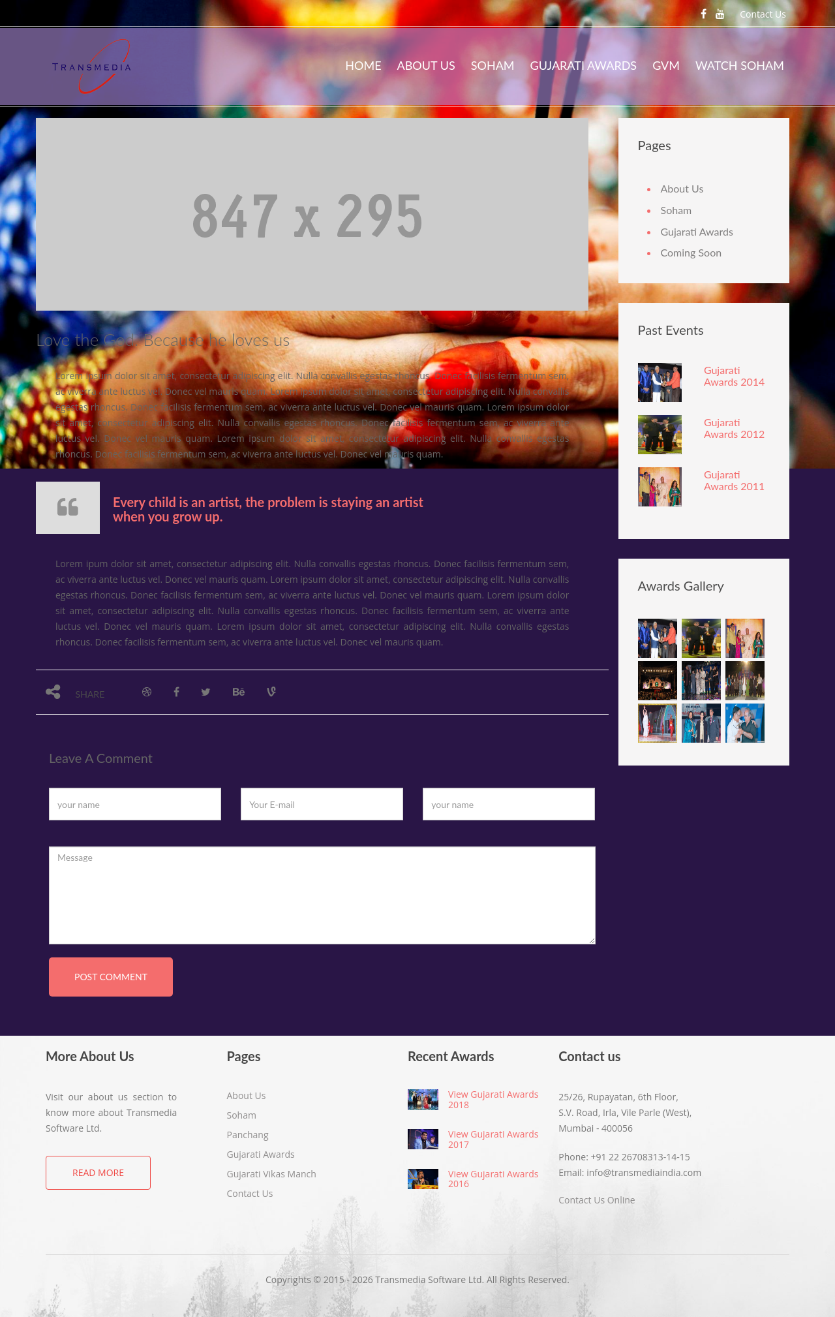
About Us (426, 65)
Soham (493, 65)
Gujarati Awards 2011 (734, 480)
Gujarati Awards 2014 (734, 376)
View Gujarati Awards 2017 (493, 1139)
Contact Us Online (596, 1200)
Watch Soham (739, 65)
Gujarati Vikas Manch (271, 1174)
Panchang (248, 1134)
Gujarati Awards (583, 65)
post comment (110, 976)
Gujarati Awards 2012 (734, 428)
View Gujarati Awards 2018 (493, 1099)
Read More (98, 1172)
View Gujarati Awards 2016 (493, 1179)
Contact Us (763, 14)
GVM (666, 65)
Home (363, 65)
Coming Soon (691, 252)
